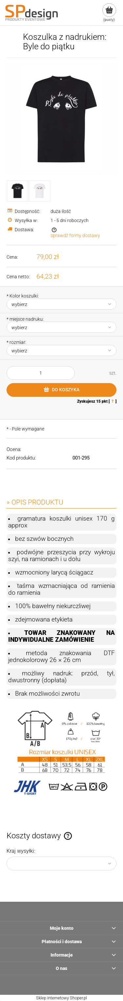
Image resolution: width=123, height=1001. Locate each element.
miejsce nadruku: (25, 319)
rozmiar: (16, 342)
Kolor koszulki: (23, 296)
